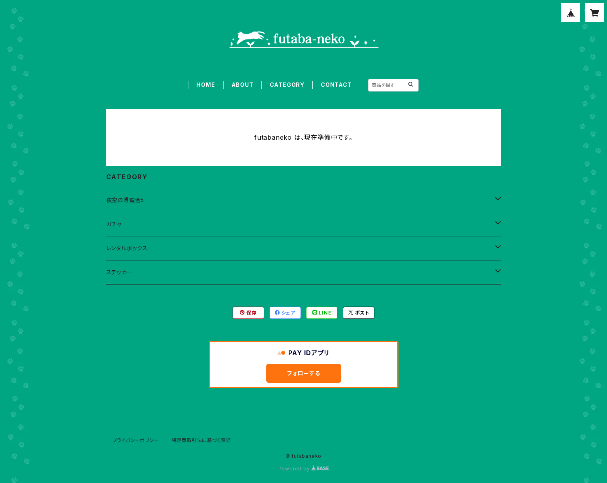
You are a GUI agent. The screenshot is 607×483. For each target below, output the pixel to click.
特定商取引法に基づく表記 (201, 440)
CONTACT (336, 84)
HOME (205, 84)
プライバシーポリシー (136, 440)
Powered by (303, 469)
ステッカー (119, 272)
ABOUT (242, 84)
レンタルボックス (127, 248)
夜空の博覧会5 (125, 200)
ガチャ (114, 224)
